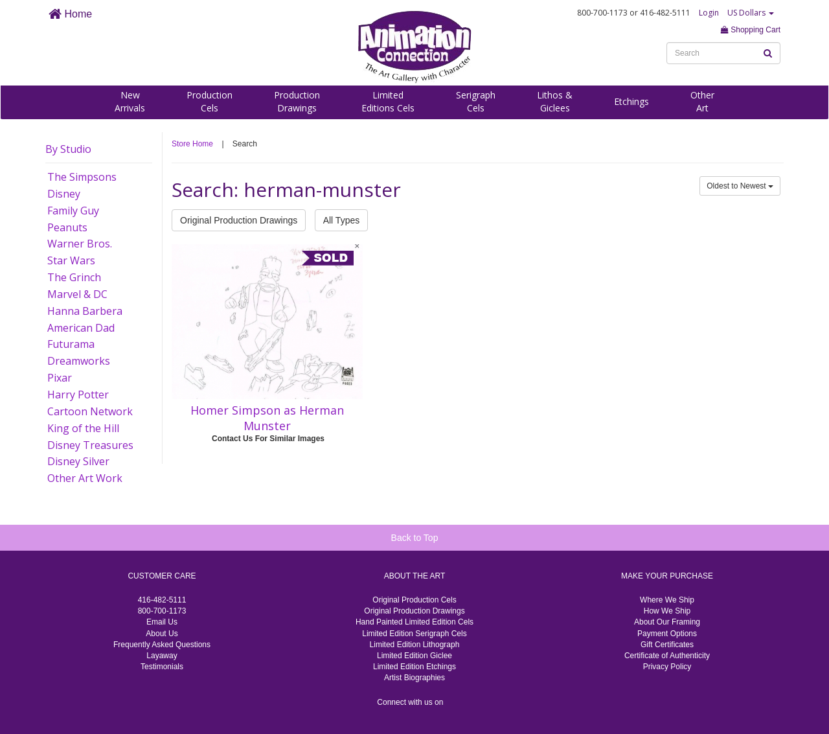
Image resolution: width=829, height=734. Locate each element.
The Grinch (74, 277)
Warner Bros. (79, 243)
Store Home (192, 143)
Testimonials (162, 666)
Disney (63, 194)
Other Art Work (84, 478)
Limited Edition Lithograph (415, 644)
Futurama (71, 344)
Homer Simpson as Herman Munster (267, 417)
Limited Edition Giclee (414, 655)
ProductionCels (210, 101)
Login (709, 12)
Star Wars (71, 260)
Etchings (631, 101)
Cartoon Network (90, 411)
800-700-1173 (162, 610)
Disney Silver (78, 461)
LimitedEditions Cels (387, 101)
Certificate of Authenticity (667, 655)
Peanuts (67, 227)
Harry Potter (78, 394)
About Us (161, 633)
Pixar (59, 378)
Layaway (161, 655)
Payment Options (667, 633)
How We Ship (667, 610)
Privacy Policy (667, 666)
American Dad (81, 328)
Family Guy (73, 210)
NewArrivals (130, 101)
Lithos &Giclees (555, 101)
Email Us (161, 621)
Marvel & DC (77, 294)
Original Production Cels (414, 599)
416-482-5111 (162, 599)
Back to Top (414, 538)
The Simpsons (82, 177)
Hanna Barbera (84, 311)
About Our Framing (667, 621)
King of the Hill (83, 428)
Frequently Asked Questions (161, 644)
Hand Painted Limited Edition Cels (414, 621)
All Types (341, 220)
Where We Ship (667, 599)
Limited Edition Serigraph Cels (414, 633)
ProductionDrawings (297, 101)
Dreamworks (78, 361)
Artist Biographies (414, 677)
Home (70, 13)
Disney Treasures (90, 445)
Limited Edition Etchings (414, 666)
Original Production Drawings (238, 220)
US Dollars (750, 12)
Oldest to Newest (740, 185)
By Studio (68, 149)
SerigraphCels (475, 101)
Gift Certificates (667, 644)
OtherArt (702, 101)
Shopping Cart (750, 29)
